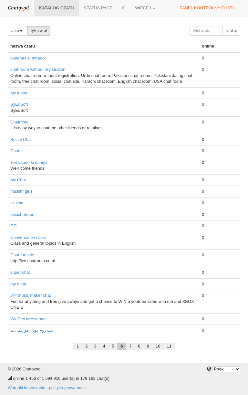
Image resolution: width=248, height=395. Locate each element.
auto (17, 30)
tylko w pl (38, 30)
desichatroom (23, 214)
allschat (17, 202)
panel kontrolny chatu (207, 7)
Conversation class (28, 237)
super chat (20, 272)
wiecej (145, 7)
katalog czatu (56, 7)
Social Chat (21, 139)
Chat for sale (22, 254)
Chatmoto (19, 122)
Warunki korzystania (27, 387)
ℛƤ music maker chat (30, 295)
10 (158, 346)
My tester (18, 93)
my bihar (18, 284)
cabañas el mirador (28, 58)
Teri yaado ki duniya (28, 162)
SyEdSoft (19, 104)
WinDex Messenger (28, 318)
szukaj (231, 30)
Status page (98, 7)
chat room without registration (38, 69)
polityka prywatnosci (67, 387)
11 (169, 346)
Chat (14, 150)
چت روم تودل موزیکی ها (32, 330)
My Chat (18, 179)
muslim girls (21, 191)
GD (13, 225)
